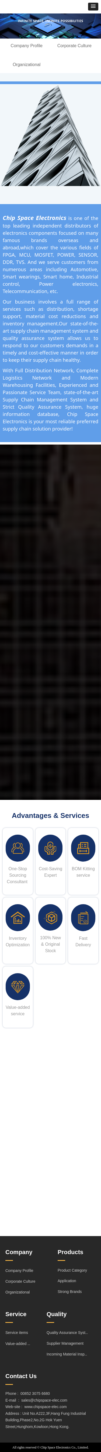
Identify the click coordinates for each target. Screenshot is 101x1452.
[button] (93, 7)
